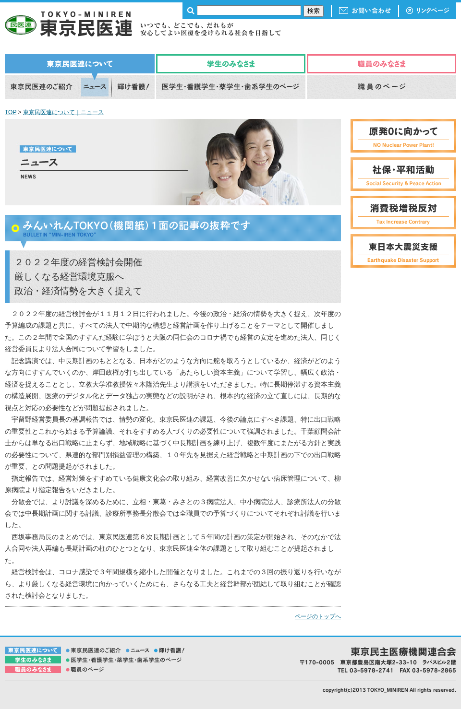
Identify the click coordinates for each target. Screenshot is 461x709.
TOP (10, 112)
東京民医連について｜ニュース (63, 112)
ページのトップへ (318, 616)
